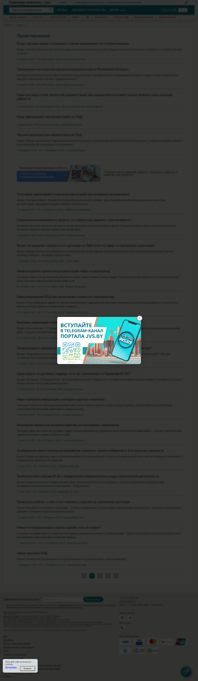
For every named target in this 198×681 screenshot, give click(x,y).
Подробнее (11, 667)
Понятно (28, 668)
